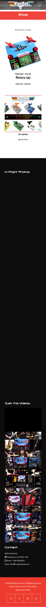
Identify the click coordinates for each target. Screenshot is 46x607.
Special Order (23, 84)
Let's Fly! (23, 140)
